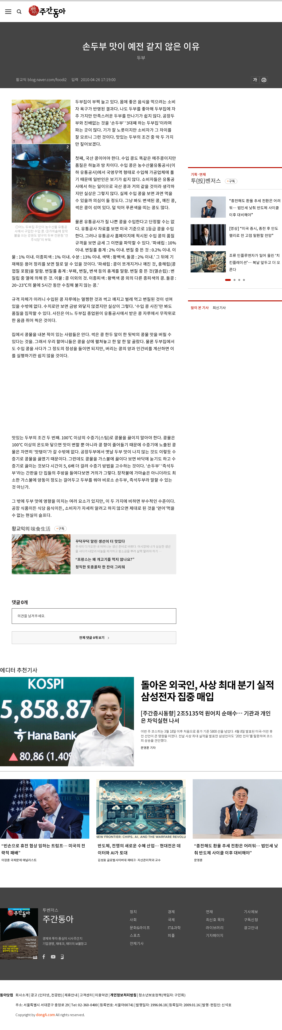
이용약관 (101, 995)
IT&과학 (174, 928)
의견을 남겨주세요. (31, 616)
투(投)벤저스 (206, 181)
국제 (171, 920)
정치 (133, 912)
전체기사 (137, 943)
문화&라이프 (140, 928)
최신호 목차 (215, 920)
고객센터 (86, 995)
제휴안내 (71, 995)
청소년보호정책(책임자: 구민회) (162, 995)
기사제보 (251, 912)
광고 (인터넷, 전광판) (46, 995)
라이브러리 (214, 928)
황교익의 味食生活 (31, 529)
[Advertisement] (82, 395)
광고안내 (251, 928)
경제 (171, 912)
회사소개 (22, 995)
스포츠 (135, 935)
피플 (171, 935)
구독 (61, 529)
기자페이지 (214, 935)
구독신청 (251, 920)
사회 (133, 920)
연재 (209, 912)
